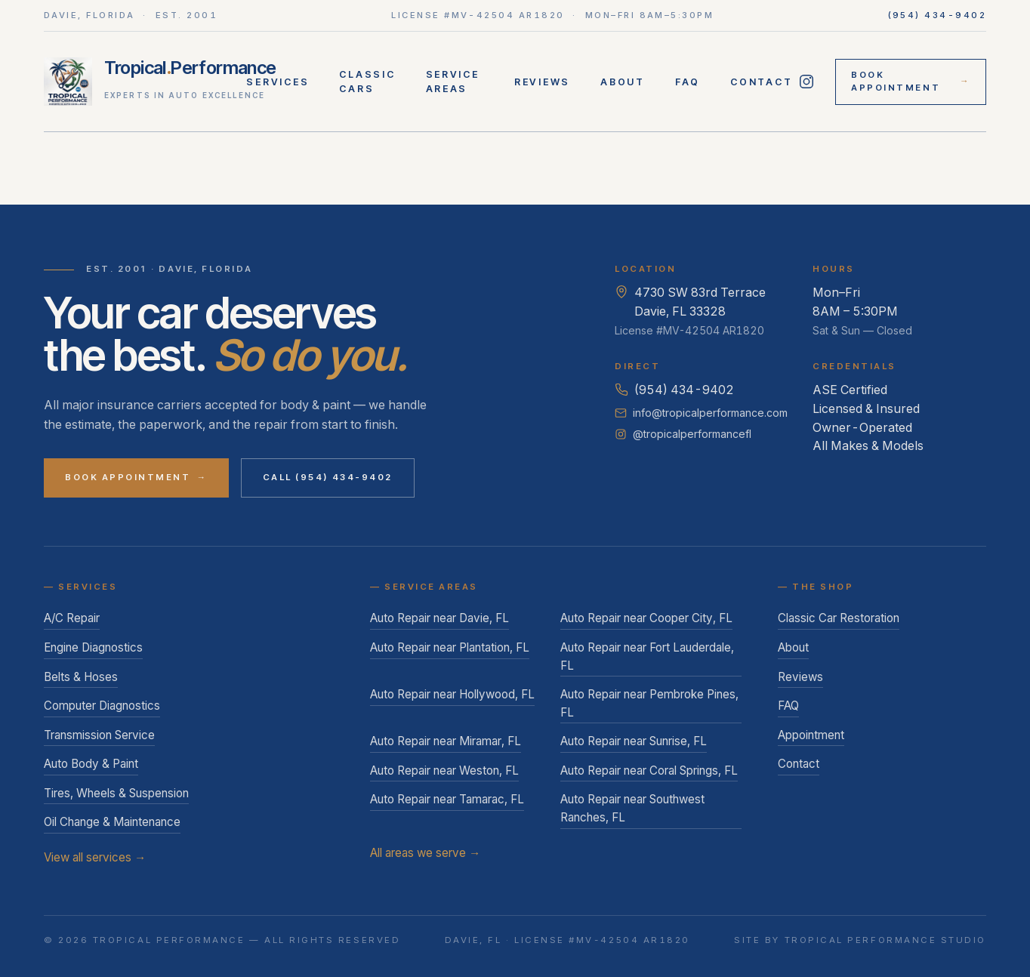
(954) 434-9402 (937, 15)
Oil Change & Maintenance (112, 822)
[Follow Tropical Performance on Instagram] (806, 81)
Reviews (542, 82)
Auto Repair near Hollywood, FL (452, 694)
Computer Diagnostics (102, 705)
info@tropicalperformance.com (701, 412)
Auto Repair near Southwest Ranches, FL (632, 808)
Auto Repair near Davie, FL (439, 618)
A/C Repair (72, 618)
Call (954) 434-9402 (328, 477)
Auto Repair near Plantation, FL (449, 647)
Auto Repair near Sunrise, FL (633, 741)
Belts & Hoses (81, 677)
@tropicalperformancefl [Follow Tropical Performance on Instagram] (683, 433)
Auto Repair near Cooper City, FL (646, 618)
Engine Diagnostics (93, 647)
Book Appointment (910, 81)
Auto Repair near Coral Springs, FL (649, 770)
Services (277, 82)
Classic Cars (367, 81)
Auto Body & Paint (91, 764)
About (622, 82)
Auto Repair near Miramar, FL (445, 741)
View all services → (95, 857)
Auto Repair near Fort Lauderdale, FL (647, 656)
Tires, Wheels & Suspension (116, 793)
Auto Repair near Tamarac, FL (447, 799)
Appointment (811, 735)
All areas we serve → (425, 853)
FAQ (687, 82)
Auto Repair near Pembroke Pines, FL (649, 703)
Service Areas (453, 81)
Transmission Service (99, 735)
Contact (761, 82)
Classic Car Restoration (838, 618)
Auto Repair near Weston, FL (444, 770)
